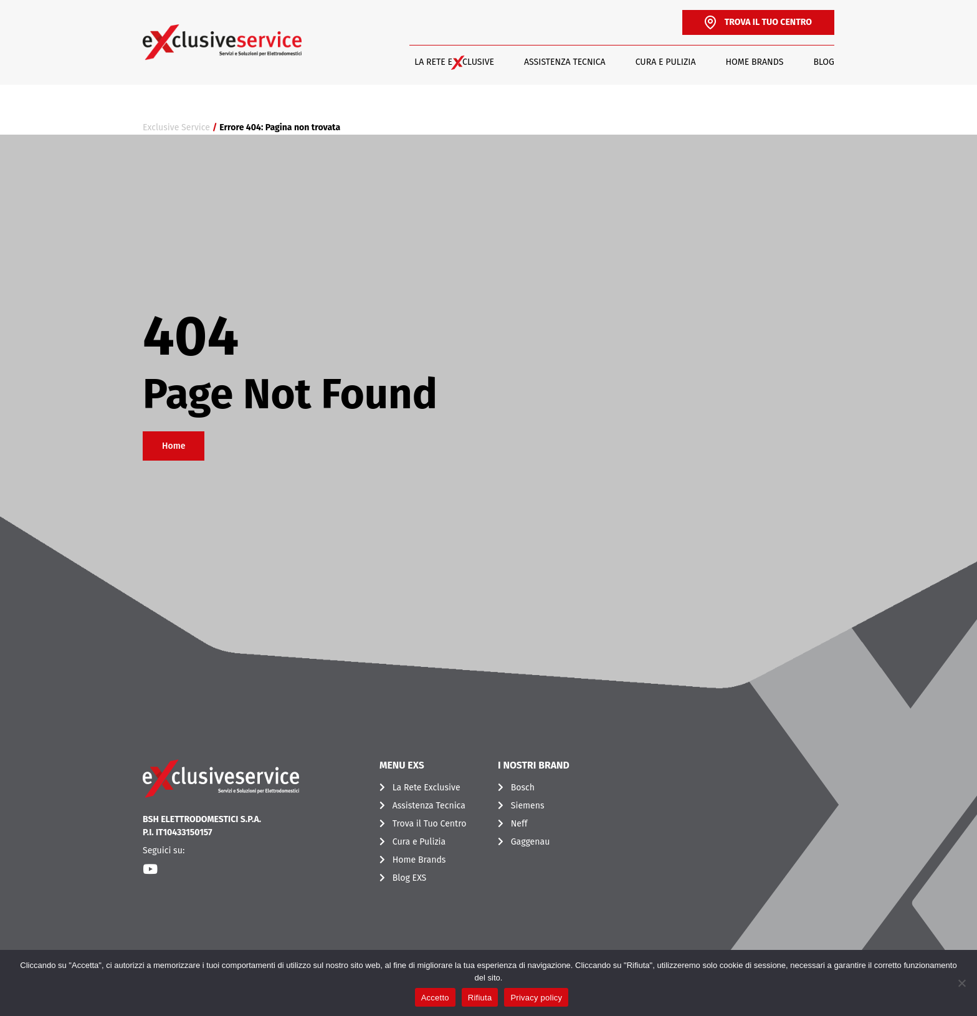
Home (173, 446)
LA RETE (454, 62)
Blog (823, 62)
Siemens (528, 805)
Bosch (523, 787)
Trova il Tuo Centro (430, 823)
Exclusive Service (176, 127)
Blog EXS (410, 878)
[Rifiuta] (961, 983)
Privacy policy (536, 997)
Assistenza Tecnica (565, 62)
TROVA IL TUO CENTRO (758, 22)
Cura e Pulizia (666, 62)
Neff (519, 823)
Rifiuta (480, 997)
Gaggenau (530, 841)
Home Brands (755, 62)
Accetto (435, 997)
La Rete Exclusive (426, 787)
